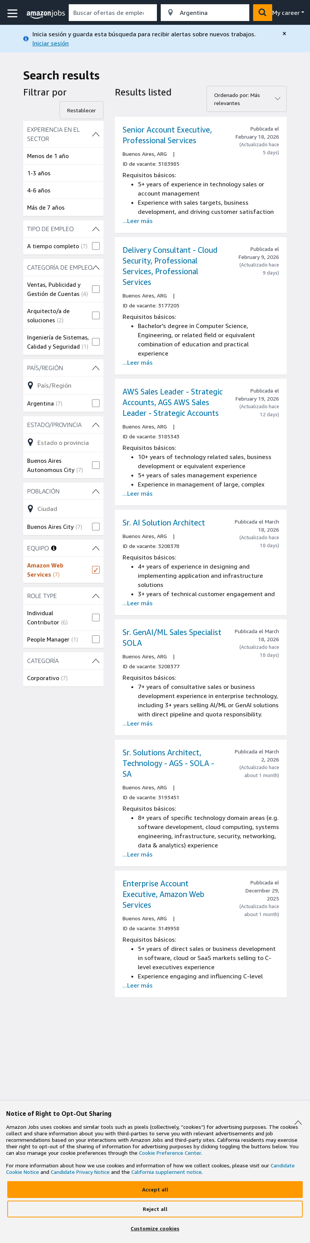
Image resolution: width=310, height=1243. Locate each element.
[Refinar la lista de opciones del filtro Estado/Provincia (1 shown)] (63, 442)
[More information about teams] (54, 548)
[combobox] (113, 12)
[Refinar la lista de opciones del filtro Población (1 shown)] (63, 508)
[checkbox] (63, 246)
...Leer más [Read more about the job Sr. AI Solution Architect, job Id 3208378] (138, 603)
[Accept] (155, 1189)
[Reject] (155, 1209)
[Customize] (155, 1228)
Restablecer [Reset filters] (81, 110)
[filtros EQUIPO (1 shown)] (96, 548)
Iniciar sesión (50, 43)
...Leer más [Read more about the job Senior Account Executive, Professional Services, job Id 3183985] (138, 221)
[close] (284, 33)
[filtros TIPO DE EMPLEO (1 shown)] (63, 228)
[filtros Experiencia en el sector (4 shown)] (63, 134)
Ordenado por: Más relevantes (237, 99)
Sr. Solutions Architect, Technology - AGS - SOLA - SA (168, 763)
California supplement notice (166, 1172)
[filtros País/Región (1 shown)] (63, 367)
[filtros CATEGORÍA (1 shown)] (63, 660)
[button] (13, 13)
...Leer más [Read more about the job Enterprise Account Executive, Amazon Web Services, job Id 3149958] (138, 985)
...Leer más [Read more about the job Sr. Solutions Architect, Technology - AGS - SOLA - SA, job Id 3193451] (138, 854)
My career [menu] (286, 12)
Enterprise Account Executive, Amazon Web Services (163, 894)
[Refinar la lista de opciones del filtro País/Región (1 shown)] (63, 385)
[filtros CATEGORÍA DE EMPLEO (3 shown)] (63, 267)
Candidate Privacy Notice (80, 1172)
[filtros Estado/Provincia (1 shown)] (63, 424)
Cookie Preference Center (170, 1152)
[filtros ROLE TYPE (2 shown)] (63, 595)
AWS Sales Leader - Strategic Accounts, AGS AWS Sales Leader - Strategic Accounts (173, 402)
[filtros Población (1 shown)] (63, 491)
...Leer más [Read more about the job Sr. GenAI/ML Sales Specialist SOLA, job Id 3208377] (138, 723)
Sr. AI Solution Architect (164, 522)
